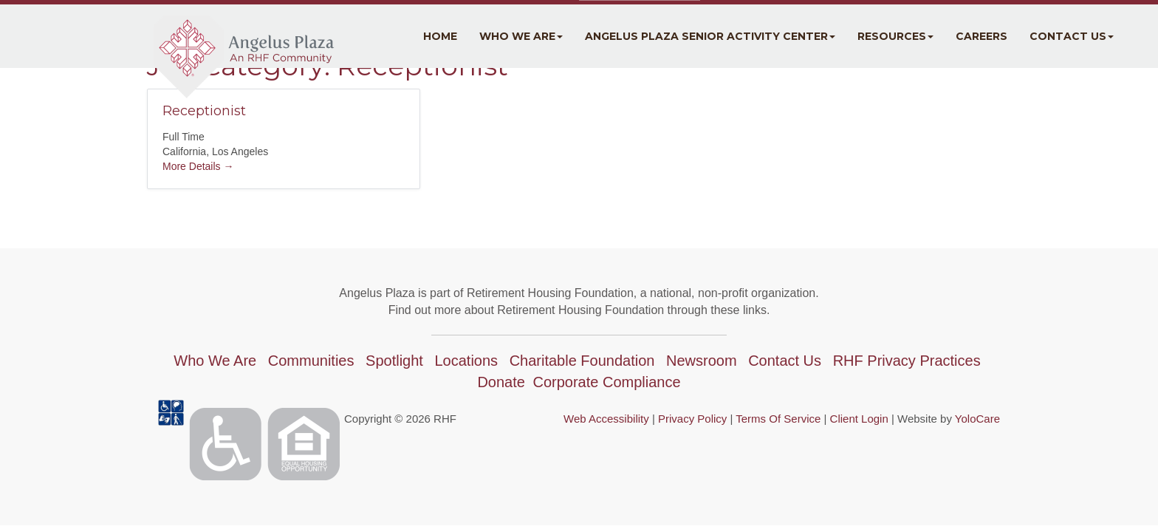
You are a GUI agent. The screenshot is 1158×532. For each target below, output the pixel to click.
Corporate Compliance (606, 382)
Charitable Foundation (582, 360)
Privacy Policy (692, 418)
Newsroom (701, 360)
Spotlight (394, 360)
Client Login (859, 418)
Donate (501, 382)
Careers (981, 36)
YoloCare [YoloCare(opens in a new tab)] (977, 418)
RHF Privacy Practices (907, 360)
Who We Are (521, 36)
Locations (466, 360)
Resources (895, 36)
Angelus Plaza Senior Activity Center (710, 36)
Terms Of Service (778, 418)
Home (440, 36)
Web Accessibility (606, 418)
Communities (311, 360)
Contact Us (1071, 36)
